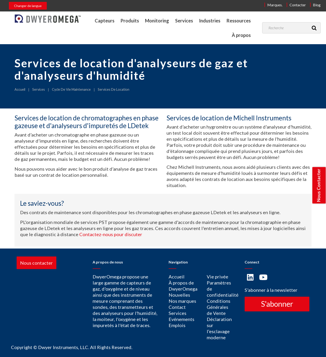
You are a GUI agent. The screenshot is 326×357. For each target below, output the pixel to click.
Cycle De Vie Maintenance (71, 89)
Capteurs (104, 20)
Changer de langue (28, 6)
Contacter (298, 5)
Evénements (181, 319)
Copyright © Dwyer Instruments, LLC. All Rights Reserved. (71, 347)
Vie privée (217, 276)
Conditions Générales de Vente (218, 307)
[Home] (48, 18)
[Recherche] (314, 28)
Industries (209, 20)
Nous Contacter (318, 185)
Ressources (238, 20)
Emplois (177, 325)
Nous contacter (36, 263)
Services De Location (113, 89)
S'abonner (277, 303)
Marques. (275, 5)
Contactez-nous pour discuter (110, 234)
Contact (177, 307)
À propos (241, 35)
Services (184, 20)
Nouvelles (179, 295)
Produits (129, 20)
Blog (317, 5)
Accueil (19, 89)
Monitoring (157, 20)
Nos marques (182, 301)
